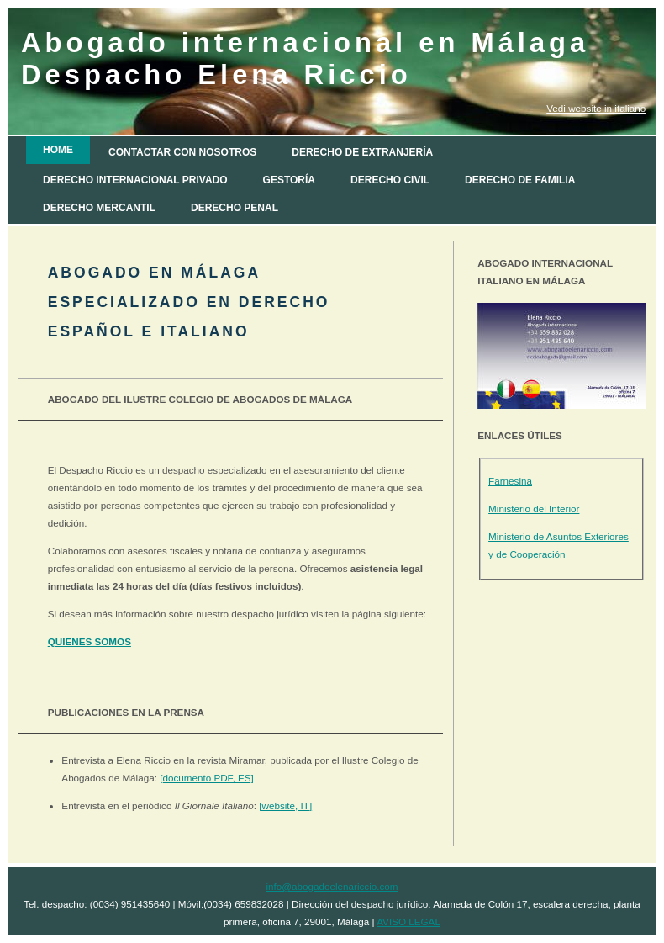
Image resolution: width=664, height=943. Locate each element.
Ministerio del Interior (533, 508)
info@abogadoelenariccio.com (332, 886)
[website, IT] (285, 805)
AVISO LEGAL (408, 921)
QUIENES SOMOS (89, 641)
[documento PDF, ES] (207, 777)
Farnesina (510, 480)
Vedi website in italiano (596, 108)
